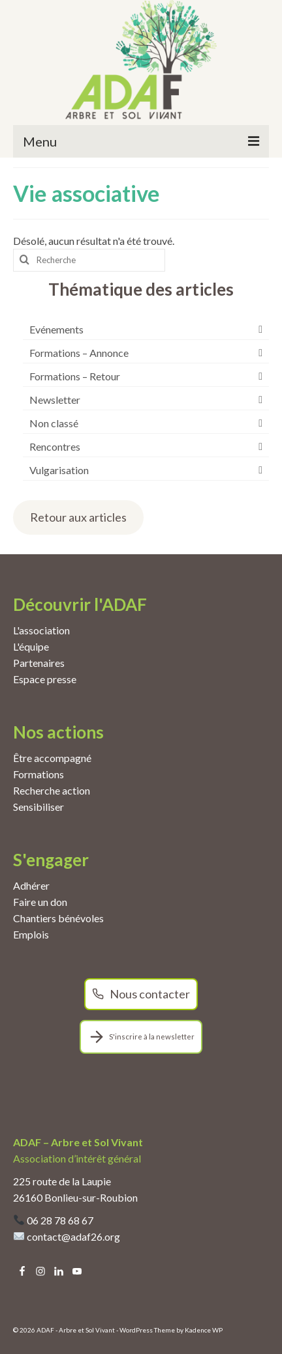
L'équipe (31, 646)
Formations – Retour (74, 376)
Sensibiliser (38, 806)
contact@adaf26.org (73, 1236)
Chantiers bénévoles (58, 918)
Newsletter (54, 399)
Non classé (53, 423)
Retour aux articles (78, 517)
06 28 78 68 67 (60, 1220)
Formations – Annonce (79, 352)
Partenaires (39, 662)
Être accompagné (52, 758)
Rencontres (54, 446)
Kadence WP (204, 1330)
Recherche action (51, 790)
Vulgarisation (59, 470)
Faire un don (40, 902)
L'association (41, 630)
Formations (38, 774)
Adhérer (31, 885)
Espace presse (44, 679)
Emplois (31, 934)
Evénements (56, 329)
